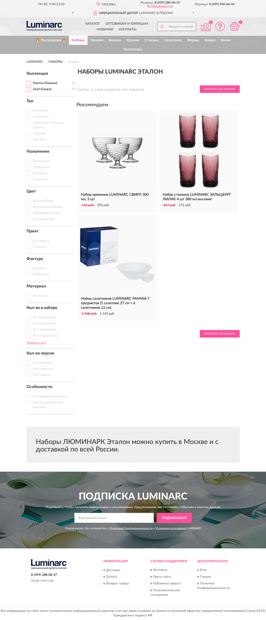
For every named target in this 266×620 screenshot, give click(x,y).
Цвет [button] (31, 191)
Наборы (78, 40)
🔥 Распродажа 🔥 (51, 40)
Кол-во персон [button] (40, 353)
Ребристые (41, 274)
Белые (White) (43, 201)
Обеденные (41, 167)
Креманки (40, 110)
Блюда (210, 40)
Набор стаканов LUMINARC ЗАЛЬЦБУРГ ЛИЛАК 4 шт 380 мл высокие (197, 197)
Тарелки (96, 40)
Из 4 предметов (44, 323)
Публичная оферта (167, 583)
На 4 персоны (43, 368)
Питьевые (40, 173)
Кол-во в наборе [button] (42, 308)
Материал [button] (36, 286)
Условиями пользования (171, 528)
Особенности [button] (39, 387)
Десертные (41, 161)
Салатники (173, 40)
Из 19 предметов (45, 335)
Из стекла (40, 295)
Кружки (133, 40)
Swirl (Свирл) (42, 89)
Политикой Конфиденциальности (131, 528)
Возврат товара (117, 583)
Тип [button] (30, 101)
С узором (39, 246)
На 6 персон (42, 374)
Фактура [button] (35, 259)
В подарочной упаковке (50, 396)
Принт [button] (33, 231)
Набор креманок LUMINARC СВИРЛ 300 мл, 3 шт (115, 197)
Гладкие (39, 268)
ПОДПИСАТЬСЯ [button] (174, 518)
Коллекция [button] (37, 74)
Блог (203, 570)
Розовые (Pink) (43, 219)
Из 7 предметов (44, 329)
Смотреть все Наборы (220, 89)
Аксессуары (133, 49)
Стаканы (152, 40)
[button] (160, 6)
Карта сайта (162, 577)
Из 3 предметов (44, 317)
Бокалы (115, 40)
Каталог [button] (92, 23)
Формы (193, 40)
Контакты (128, 29)
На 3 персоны (43, 362)
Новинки (105, 29)
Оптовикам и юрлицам (126, 23)
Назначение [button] (38, 152)
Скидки (205, 577)
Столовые (40, 179)
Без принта (41, 240)
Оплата (111, 577)
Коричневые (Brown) (48, 207)
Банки (226, 40)
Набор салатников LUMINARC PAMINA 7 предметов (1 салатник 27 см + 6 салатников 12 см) (115, 303)
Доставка (113, 570)
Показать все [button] (36, 343)
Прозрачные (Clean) (47, 213)
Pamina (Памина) (45, 83)
